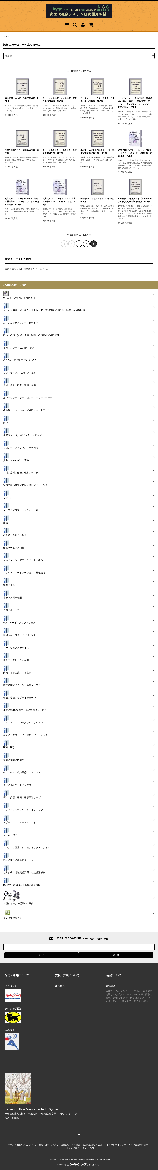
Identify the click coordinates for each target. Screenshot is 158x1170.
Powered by (79, 1165)
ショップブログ (71, 1148)
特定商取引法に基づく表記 (89, 1144)
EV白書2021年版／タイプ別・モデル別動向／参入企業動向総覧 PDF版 (135, 200)
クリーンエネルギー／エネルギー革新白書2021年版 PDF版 (60, 99)
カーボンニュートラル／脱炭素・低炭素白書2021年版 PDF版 (97, 99)
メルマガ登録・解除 (138, 1144)
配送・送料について (48, 1144)
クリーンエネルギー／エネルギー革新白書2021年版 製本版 (60, 151)
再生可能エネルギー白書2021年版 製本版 (22, 151)
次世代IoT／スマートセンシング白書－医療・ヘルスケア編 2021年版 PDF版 (59, 201)
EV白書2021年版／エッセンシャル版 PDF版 (97, 200)
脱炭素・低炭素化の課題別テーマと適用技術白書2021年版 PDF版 (97, 151)
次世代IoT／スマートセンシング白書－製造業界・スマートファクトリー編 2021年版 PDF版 (22, 201)
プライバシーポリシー (115, 1144)
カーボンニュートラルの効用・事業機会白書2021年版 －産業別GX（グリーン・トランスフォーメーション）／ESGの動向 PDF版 (135, 102)
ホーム (6, 36)
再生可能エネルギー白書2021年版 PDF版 (22, 99)
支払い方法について (26, 1144)
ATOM (91, 1148)
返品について (67, 1144)
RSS (84, 1148)
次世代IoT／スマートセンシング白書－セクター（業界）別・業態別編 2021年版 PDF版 (135, 153)
